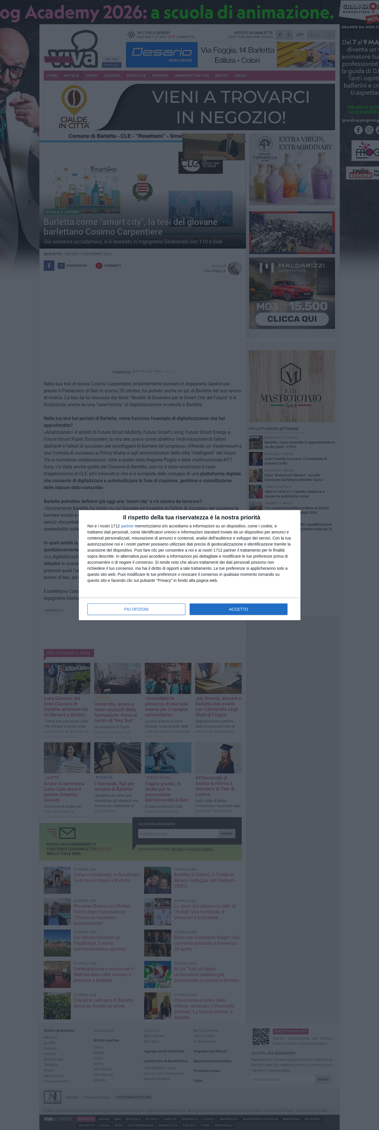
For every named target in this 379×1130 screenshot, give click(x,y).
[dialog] (189, 565)
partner (127, 526)
